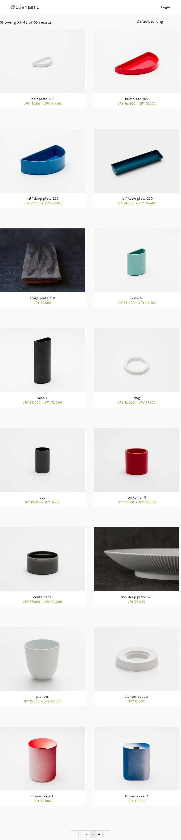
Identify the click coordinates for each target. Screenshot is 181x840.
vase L (42, 398)
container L (42, 597)
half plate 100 (42, 99)
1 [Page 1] (81, 834)
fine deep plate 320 (137, 597)
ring (137, 398)
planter (42, 697)
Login (165, 7)
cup (42, 498)
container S (137, 498)
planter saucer (136, 697)
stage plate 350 (42, 298)
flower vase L (42, 796)
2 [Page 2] (87, 834)
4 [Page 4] (99, 834)
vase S (137, 298)
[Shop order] (159, 22)
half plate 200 (136, 99)
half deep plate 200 (42, 199)
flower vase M (136, 796)
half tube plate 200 (137, 199)
